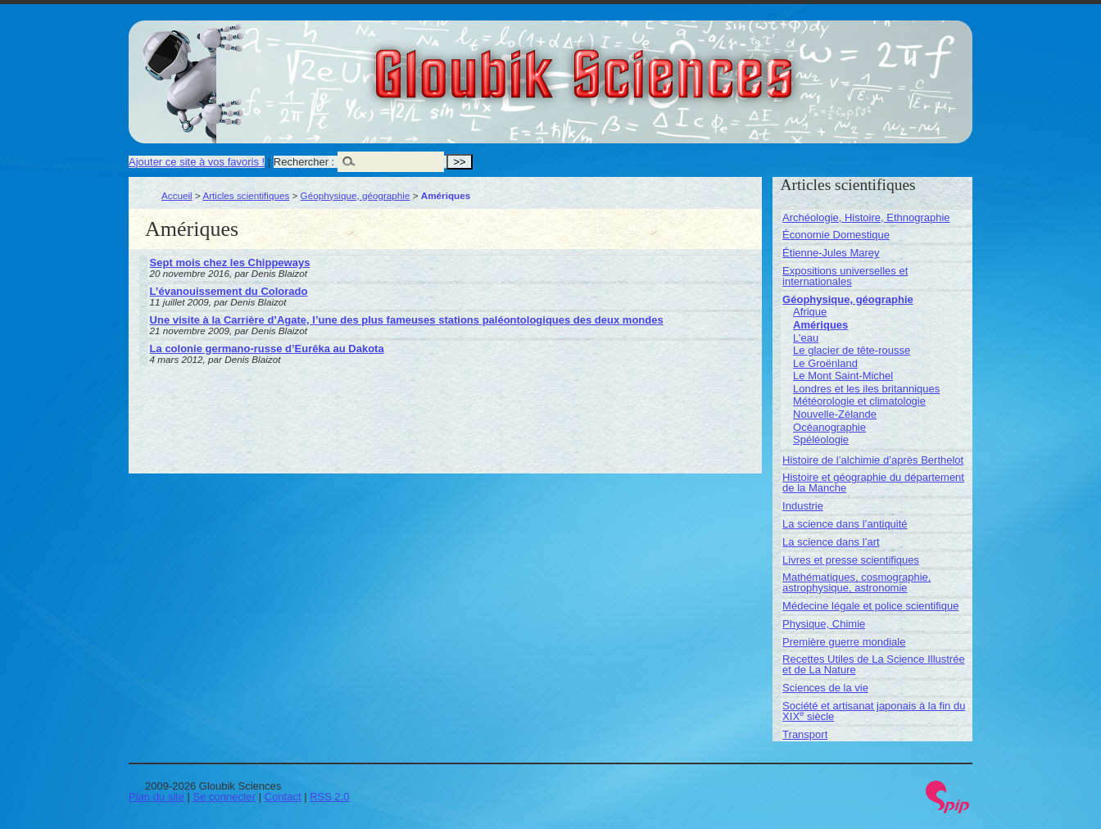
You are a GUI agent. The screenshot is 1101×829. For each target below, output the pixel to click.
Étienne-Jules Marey (831, 253)
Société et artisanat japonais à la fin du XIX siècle (873, 711)
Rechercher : (304, 162)
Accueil (177, 195)
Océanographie (829, 427)
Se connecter (224, 796)
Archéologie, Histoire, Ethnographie (866, 217)
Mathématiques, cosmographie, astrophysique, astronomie (856, 582)
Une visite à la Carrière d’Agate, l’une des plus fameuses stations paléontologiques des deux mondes (407, 320)
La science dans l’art (831, 542)
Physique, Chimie (823, 624)
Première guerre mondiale (843, 642)
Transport (804, 734)
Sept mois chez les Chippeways (230, 262)
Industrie (802, 506)
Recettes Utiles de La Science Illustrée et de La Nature (873, 664)
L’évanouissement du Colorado (229, 291)
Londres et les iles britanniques (866, 389)
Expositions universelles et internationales (845, 276)
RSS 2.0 (329, 796)
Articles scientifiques (245, 195)
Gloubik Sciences (676, 64)
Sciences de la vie (825, 688)
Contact (283, 796)
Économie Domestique (836, 235)
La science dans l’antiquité (845, 524)
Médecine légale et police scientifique (870, 606)
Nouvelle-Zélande (835, 414)
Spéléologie (821, 439)
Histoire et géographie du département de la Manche (873, 482)
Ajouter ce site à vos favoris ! (197, 162)
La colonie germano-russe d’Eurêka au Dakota (267, 348)
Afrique (810, 312)
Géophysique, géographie (355, 195)
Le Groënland (825, 363)
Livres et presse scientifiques (850, 560)
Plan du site (156, 796)
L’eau (805, 338)
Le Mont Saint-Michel (843, 375)
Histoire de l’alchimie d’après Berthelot (872, 460)
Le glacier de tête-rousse (851, 350)
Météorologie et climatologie (859, 401)
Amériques (820, 325)
